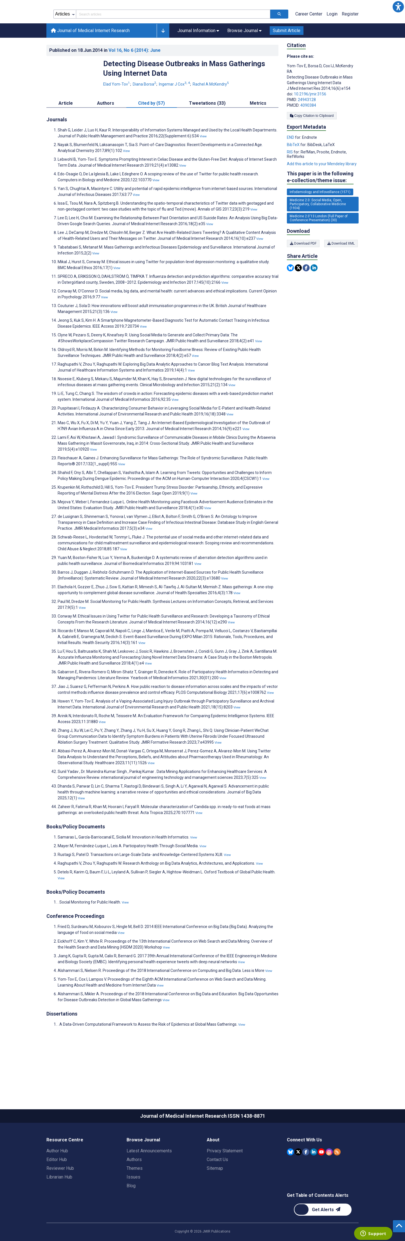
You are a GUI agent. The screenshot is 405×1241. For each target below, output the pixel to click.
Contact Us (217, 1185)
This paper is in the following (320, 202)
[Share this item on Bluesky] (290, 293)
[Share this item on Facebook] (306, 293)
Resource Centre (64, 1165)
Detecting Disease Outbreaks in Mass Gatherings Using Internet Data (184, 94)
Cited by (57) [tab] (151, 128)
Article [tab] (65, 128)
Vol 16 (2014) (135, 75)
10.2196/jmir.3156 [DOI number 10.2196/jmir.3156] (310, 119)
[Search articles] (279, 39)
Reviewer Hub (60, 1193)
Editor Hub (56, 1185)
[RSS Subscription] (337, 1176)
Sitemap (215, 1193)
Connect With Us (304, 1165)
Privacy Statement (225, 1176)
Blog (131, 1211)
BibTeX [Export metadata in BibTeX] (293, 170)
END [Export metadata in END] (291, 162)
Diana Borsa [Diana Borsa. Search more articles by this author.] (145, 109)
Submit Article (286, 56)
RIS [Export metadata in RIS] (290, 177)
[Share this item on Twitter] (298, 293)
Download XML (342, 269)
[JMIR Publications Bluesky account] (290, 1176)
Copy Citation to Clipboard (312, 141)
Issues (133, 1202)
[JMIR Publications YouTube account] (321, 1176)
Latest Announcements (149, 1176)
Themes (135, 1193)
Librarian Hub (59, 1202)
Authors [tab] (105, 128)
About (213, 1165)
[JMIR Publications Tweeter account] (298, 1176)
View (203, 162)
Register (350, 39)
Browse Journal (143, 1165)
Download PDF (303, 269)
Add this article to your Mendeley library (322, 189)
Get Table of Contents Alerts (317, 1220)
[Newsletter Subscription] (323, 1235)
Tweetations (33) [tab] (207, 128)
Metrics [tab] (258, 128)
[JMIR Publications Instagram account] (329, 1176)
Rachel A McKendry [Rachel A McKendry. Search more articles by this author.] (211, 109)
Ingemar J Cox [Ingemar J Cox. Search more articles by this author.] (175, 109)
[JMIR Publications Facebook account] (305, 1176)
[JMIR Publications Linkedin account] (313, 1176)
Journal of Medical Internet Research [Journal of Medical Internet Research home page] (90, 56)
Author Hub (57, 1176)
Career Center (308, 39)
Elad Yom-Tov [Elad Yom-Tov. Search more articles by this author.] (117, 109)
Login (332, 39)
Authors (134, 1185)
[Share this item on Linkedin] (314, 293)
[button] (398, 7)
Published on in (105, 75)
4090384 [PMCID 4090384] (308, 130)
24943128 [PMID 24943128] (307, 125)
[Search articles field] (173, 39)
